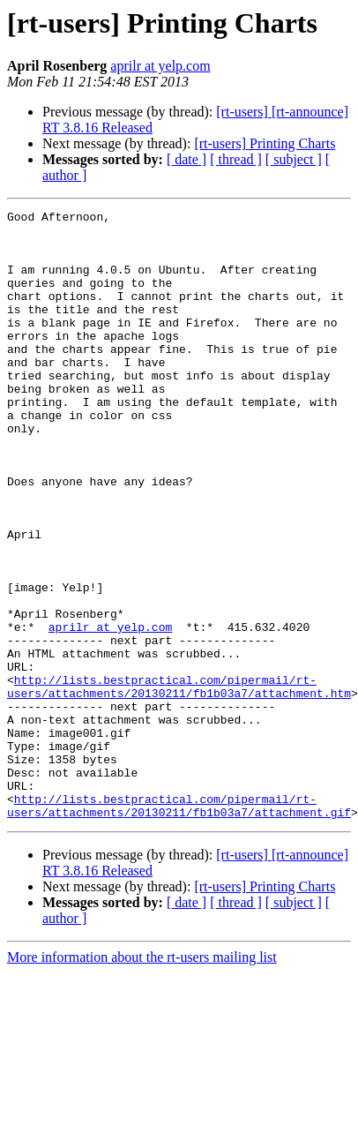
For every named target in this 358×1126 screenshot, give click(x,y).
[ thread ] (236, 159)
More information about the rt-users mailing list (142, 1047)
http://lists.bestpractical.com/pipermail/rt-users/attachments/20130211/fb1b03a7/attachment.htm (179, 767)
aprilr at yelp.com (160, 65)
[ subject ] (293, 159)
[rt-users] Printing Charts (264, 143)
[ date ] (186, 159)
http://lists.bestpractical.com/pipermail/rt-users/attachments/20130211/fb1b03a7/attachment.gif (179, 894)
